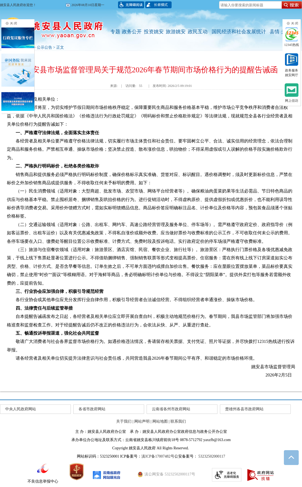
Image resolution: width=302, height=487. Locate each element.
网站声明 (142, 421)
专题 (115, 31)
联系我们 (178, 421)
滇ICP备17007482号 (157, 456)
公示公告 (44, 47)
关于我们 (124, 421)
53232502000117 (211, 456)
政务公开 (132, 31)
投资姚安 (154, 31)
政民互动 (198, 31)
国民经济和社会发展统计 (239, 31)
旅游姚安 (176, 31)
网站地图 (160, 421)
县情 (274, 31)
